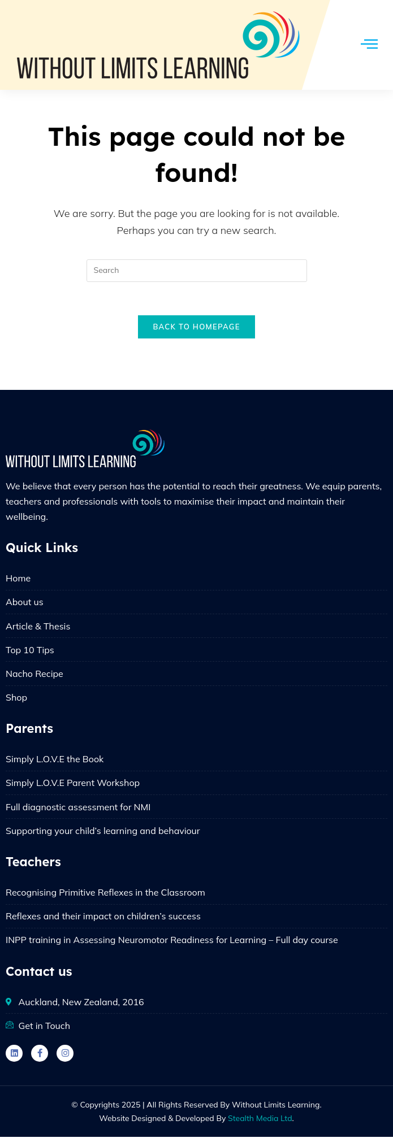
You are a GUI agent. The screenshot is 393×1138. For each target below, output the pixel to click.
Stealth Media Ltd (260, 1119)
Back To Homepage (196, 327)
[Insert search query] (197, 270)
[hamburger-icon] (369, 45)
